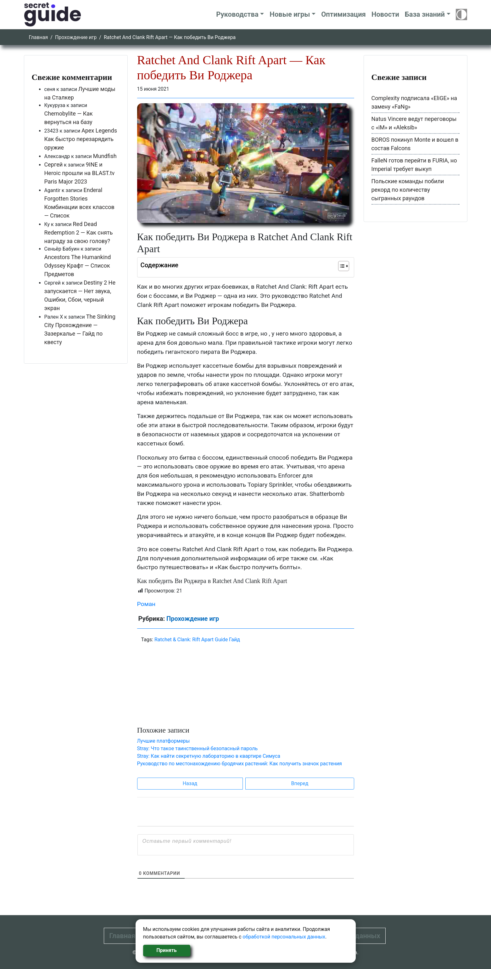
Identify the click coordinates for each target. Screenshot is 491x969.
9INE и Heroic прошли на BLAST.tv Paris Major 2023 (79, 173)
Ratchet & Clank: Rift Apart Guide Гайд (197, 640)
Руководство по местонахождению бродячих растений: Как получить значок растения (239, 764)
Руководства (237, 14)
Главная (38, 37)
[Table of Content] (343, 266)
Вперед (300, 783)
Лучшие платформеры (163, 741)
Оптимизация (343, 14)
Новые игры (290, 14)
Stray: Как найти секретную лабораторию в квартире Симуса (209, 756)
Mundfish (105, 156)
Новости (385, 14)
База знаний (425, 14)
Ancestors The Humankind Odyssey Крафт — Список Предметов (77, 265)
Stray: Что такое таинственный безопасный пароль (197, 748)
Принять (166, 950)
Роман (146, 604)
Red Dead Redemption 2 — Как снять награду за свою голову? (78, 232)
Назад (190, 783)
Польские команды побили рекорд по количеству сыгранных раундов (407, 189)
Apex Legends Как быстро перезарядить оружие (80, 139)
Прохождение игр (76, 37)
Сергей (53, 164)
